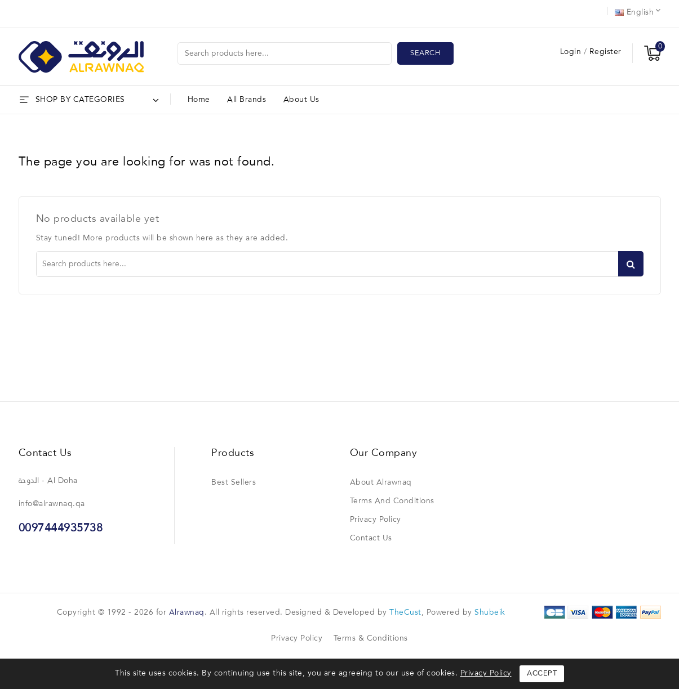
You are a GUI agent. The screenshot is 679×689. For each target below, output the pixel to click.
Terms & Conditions (371, 638)
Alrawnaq (187, 612)
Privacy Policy (375, 520)
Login (572, 52)
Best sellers (233, 482)
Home (199, 100)
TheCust (405, 612)
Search (425, 53)
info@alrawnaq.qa (52, 504)
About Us (301, 100)
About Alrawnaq (381, 482)
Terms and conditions (392, 501)
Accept (542, 673)
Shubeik (489, 612)
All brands (246, 100)
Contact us (45, 453)
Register (605, 52)
